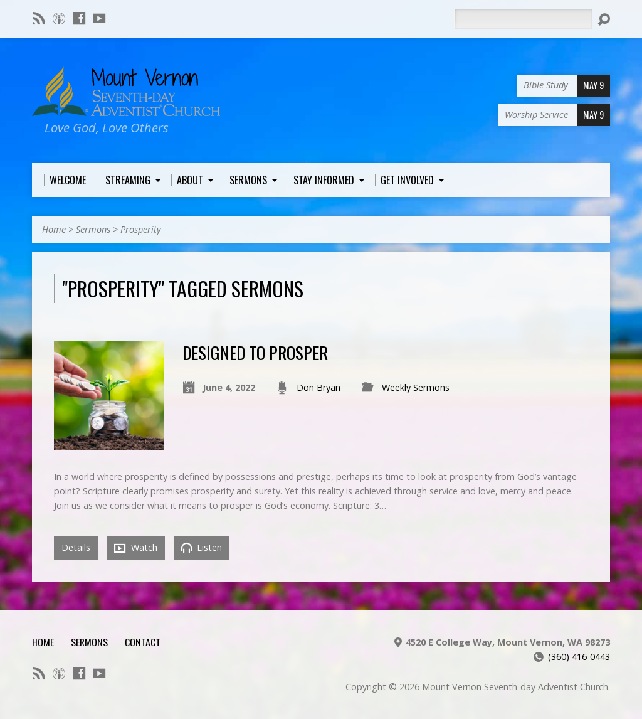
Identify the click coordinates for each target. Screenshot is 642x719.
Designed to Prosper (255, 352)
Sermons (93, 229)
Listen (201, 547)
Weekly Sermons (416, 387)
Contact (142, 641)
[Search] (523, 19)
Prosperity (140, 229)
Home (54, 229)
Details (75, 547)
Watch (135, 547)
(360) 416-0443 (579, 657)
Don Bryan (318, 387)
